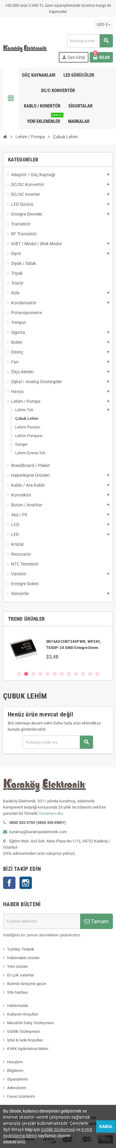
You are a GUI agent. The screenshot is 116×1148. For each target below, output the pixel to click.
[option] (58, 648)
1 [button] (19, 674)
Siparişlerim (17, 1079)
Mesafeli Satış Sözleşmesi (30, 1022)
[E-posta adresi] (41, 921)
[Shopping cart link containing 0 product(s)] (101, 57)
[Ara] (90, 40)
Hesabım (15, 1062)
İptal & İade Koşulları (25, 1040)
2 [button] (26, 674)
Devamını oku (51, 813)
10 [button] (83, 674)
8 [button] (69, 674)
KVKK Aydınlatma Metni (27, 1048)
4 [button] (40, 674)
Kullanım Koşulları (22, 1014)
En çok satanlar (20, 975)
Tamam (96, 921)
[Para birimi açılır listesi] (103, 24)
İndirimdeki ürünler (23, 957)
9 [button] (76, 674)
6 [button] (55, 674)
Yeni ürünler (17, 966)
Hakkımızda (17, 1005)
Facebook (9, 883)
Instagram (25, 883)
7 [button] (62, 674)
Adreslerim (16, 1087)
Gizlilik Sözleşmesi (23, 1031)
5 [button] (47, 674)
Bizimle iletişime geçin (26, 983)
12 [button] (97, 674)
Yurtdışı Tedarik (20, 949)
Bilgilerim (15, 1070)
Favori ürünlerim (21, 1096)
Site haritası (17, 992)
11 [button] (90, 674)
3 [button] (33, 674)
